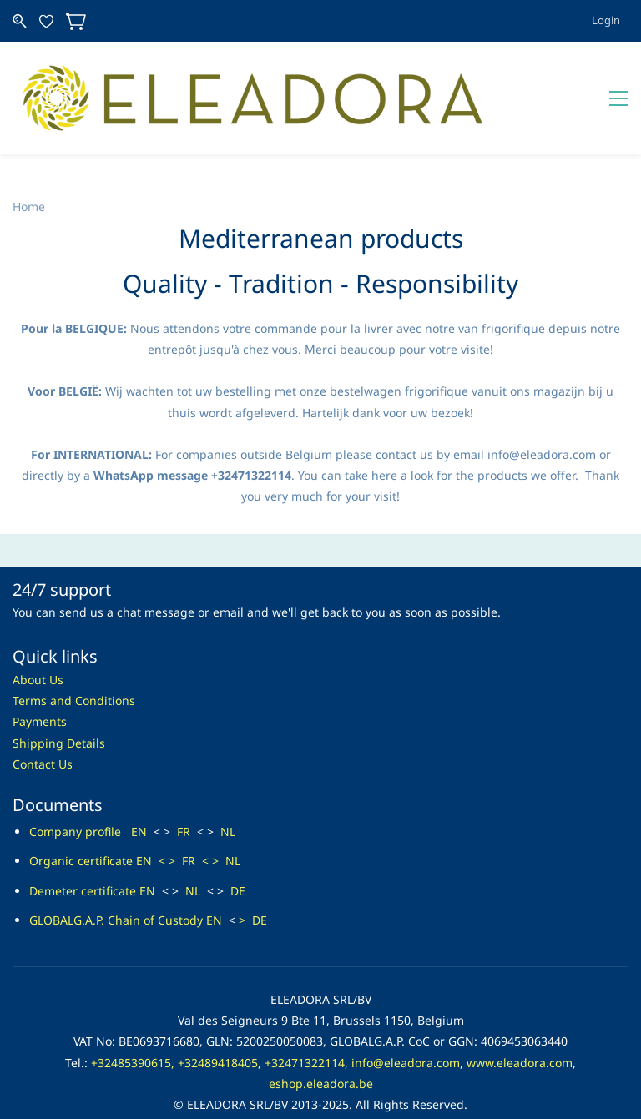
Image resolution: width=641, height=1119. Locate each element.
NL (227, 794)
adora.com (430, 1024)
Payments (40, 684)
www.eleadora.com (520, 1024)
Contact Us (43, 725)
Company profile (80, 794)
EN (139, 794)
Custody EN (190, 882)
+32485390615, (132, 1024)
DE (237, 852)
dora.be (351, 1045)
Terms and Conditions (74, 663)
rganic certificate (85, 823)
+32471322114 (305, 1024)
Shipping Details (59, 705)
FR (183, 794)
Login (606, 20)
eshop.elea (299, 1045)
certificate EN (116, 852)
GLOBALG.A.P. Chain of (91, 882)
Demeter (53, 852)
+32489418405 (218, 1024)
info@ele (376, 1024)
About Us (38, 642)
